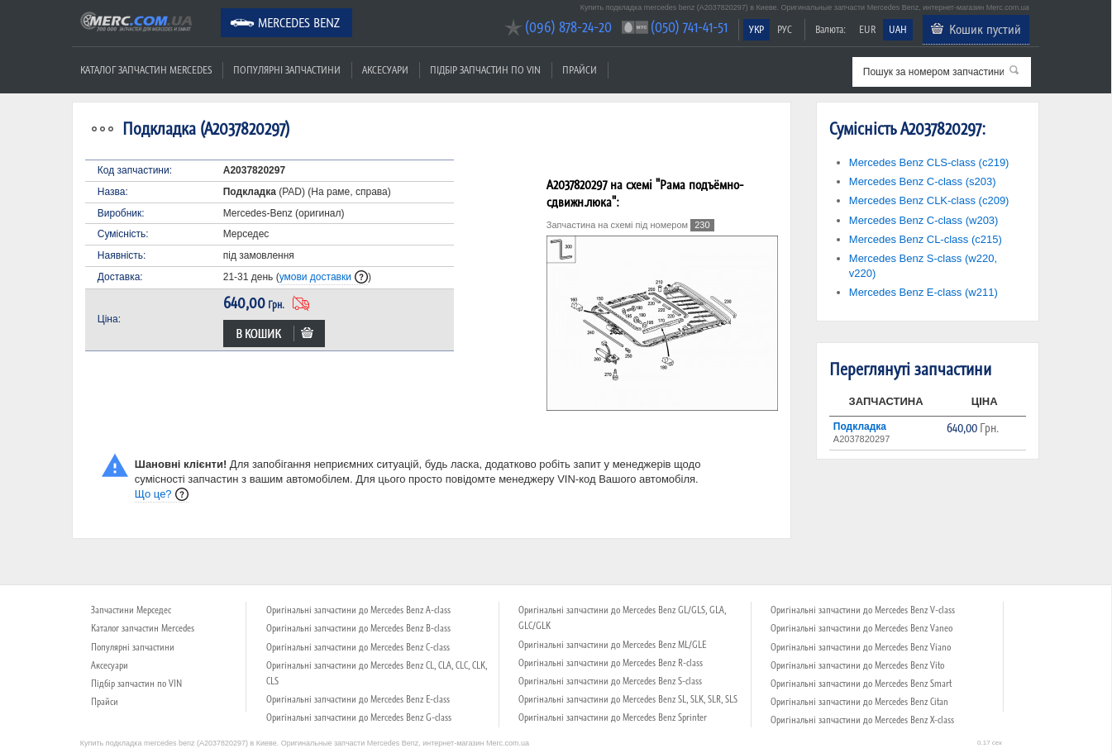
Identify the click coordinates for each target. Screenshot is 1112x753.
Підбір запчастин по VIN (485, 70)
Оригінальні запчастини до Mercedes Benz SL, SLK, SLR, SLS (627, 699)
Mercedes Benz (299, 22)
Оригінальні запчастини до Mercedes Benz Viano (861, 647)
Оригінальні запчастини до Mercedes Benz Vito (857, 665)
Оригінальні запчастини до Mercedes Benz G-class (358, 717)
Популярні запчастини (287, 70)
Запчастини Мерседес (131, 610)
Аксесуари (385, 70)
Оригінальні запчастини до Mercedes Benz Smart (861, 683)
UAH (898, 29)
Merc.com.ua (74, 10)
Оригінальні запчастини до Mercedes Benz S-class (610, 681)
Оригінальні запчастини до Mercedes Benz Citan (859, 702)
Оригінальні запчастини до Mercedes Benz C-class (358, 647)
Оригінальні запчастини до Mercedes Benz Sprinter (612, 717)
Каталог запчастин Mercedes (146, 70)
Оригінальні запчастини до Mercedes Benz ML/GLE (612, 645)
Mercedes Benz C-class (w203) (924, 220)
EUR (867, 29)
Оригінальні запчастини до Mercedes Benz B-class (358, 628)
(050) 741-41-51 (689, 26)
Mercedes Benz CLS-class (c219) (929, 162)
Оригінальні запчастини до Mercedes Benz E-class (358, 699)
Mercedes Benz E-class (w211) (923, 292)
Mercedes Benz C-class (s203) (922, 181)
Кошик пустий (985, 29)
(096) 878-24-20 (568, 26)
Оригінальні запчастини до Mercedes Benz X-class (862, 720)
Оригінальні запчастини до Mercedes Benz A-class (358, 610)
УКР (756, 29)
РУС (784, 29)
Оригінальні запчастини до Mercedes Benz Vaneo (861, 628)
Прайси (579, 70)
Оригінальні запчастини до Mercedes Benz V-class (863, 610)
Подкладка (859, 426)
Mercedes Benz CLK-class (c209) (929, 200)
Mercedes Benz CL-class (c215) (925, 239)
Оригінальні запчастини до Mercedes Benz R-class (610, 663)
